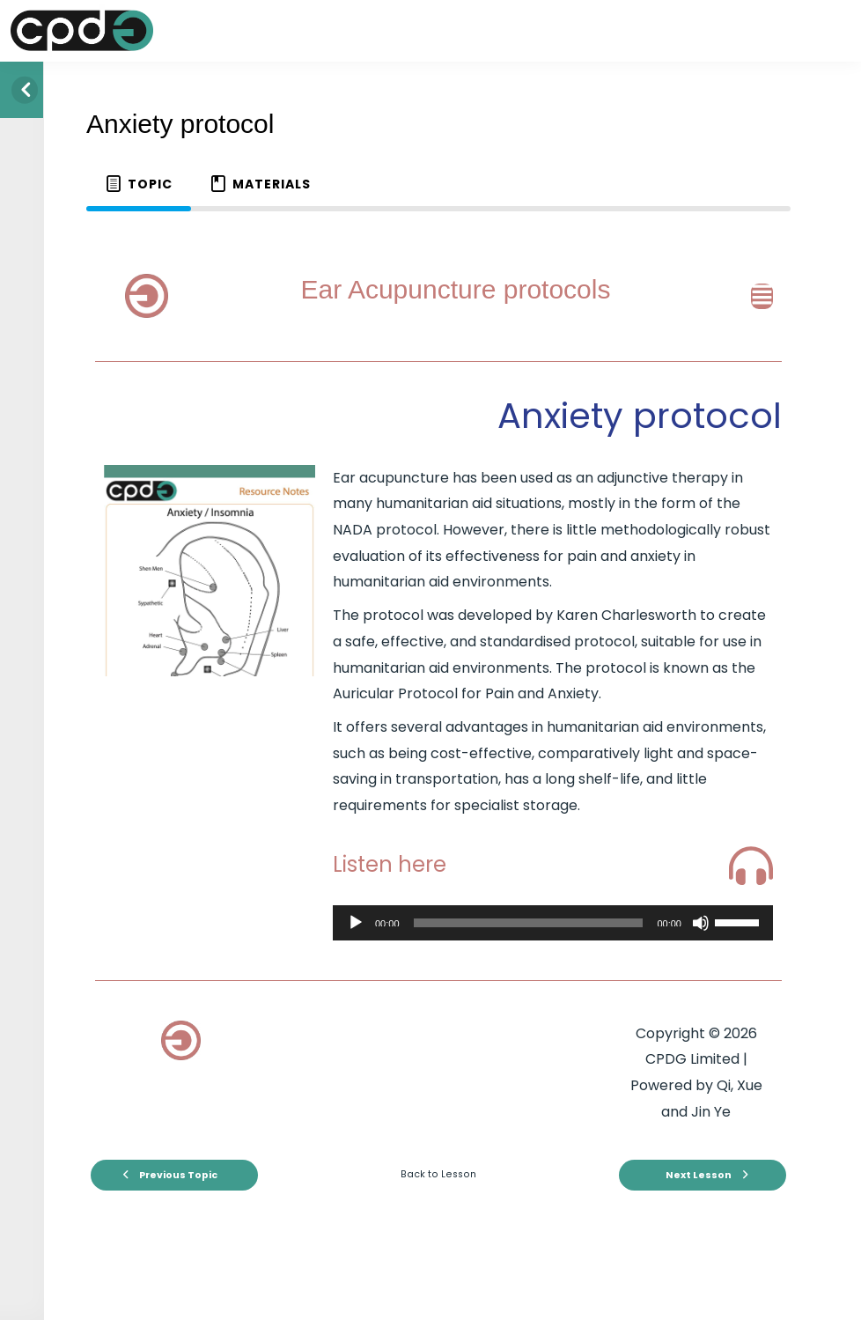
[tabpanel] (438, 723)
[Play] (355, 923)
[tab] (138, 184)
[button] (747, 296)
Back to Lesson (438, 1174)
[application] (553, 922)
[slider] (529, 922)
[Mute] (701, 923)
